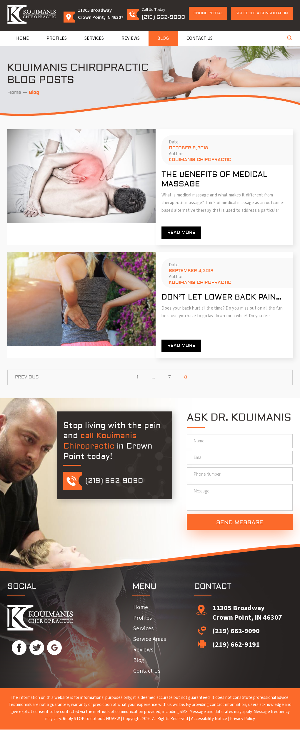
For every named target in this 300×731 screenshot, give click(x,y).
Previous (27, 377)
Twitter (36, 649)
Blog (163, 38)
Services (94, 38)
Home (22, 38)
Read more (181, 232)
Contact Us (199, 38)
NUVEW (113, 720)
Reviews (130, 38)
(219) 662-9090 (163, 17)
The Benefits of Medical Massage (214, 179)
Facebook (19, 649)
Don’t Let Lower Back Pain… (221, 297)
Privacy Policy (242, 720)
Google (54, 649)
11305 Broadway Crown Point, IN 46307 (247, 614)
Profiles (56, 38)
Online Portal (208, 13)
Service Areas (149, 641)
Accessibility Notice (209, 720)
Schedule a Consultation (262, 13)
